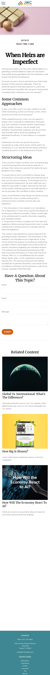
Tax (25, 671)
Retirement (25, 661)
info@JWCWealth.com (25, 652)
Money (25, 674)
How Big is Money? (15, 451)
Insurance (25, 668)
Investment (25, 663)
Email (4, 298)
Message (5, 312)
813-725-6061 (27, 639)
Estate (25, 666)
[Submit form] (7, 332)
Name (4, 285)
